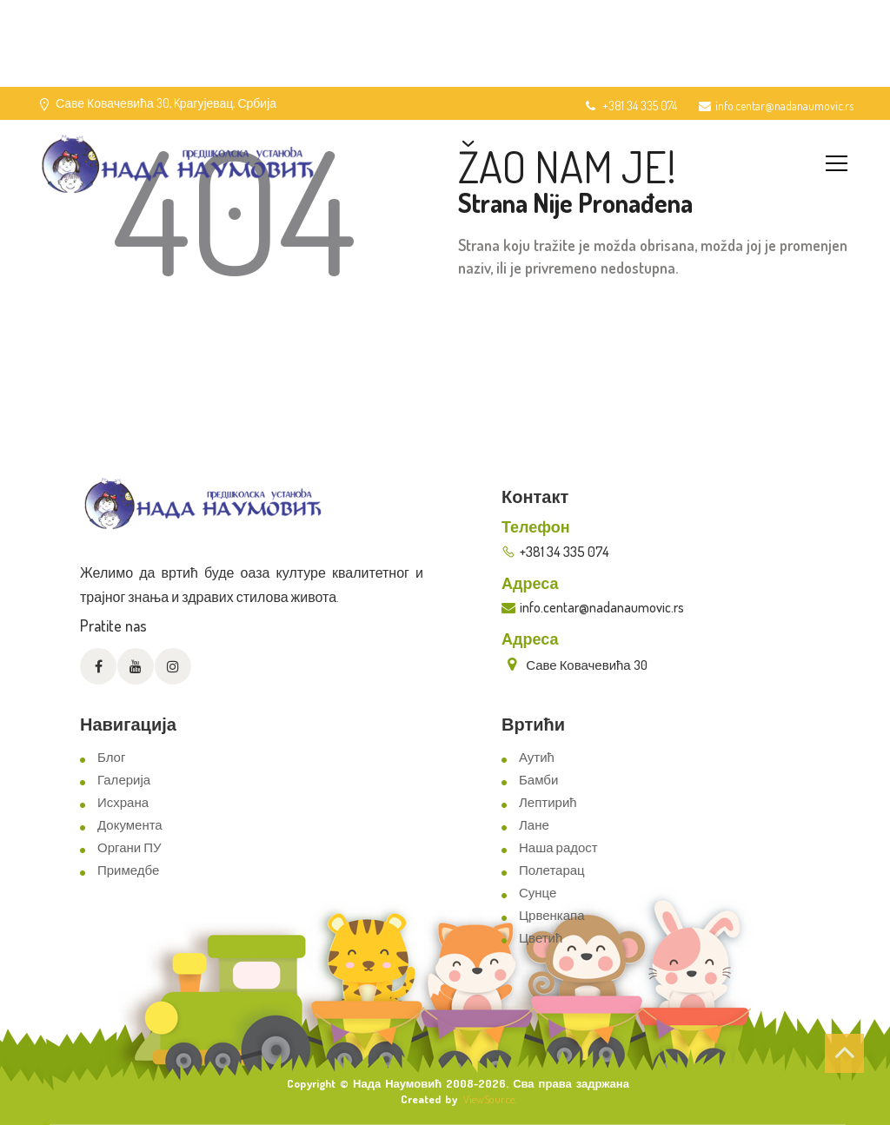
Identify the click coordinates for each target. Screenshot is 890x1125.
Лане (534, 825)
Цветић (540, 938)
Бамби (538, 779)
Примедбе (128, 870)
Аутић (537, 757)
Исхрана (123, 802)
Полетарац (552, 870)
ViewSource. (489, 1099)
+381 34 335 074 (629, 105)
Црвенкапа (552, 915)
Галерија (123, 779)
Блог (111, 757)
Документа (130, 825)
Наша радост (558, 847)
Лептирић (548, 802)
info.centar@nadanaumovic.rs (776, 105)
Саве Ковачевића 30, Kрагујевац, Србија (166, 103)
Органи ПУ (129, 847)
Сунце (537, 892)
